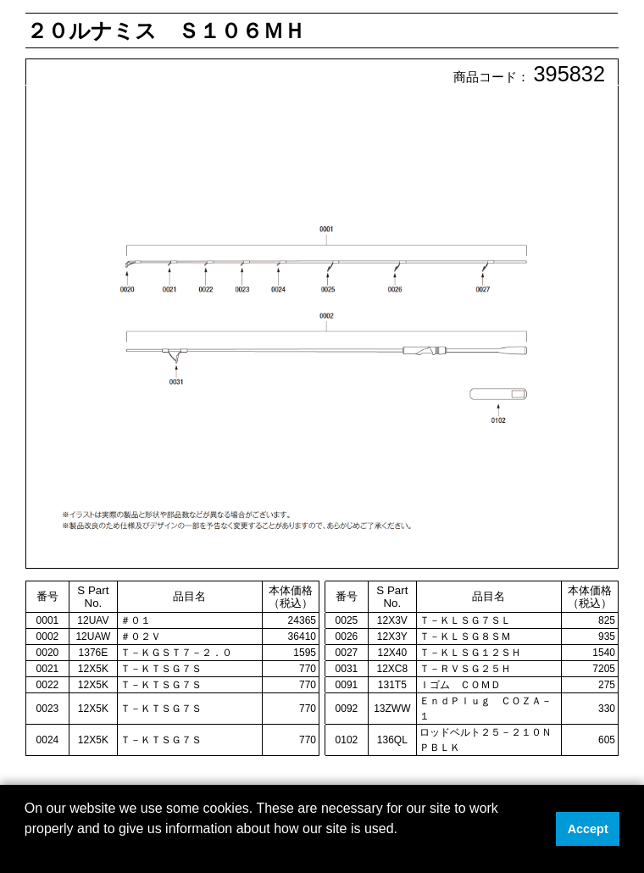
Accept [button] (588, 829)
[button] (27, 851)
